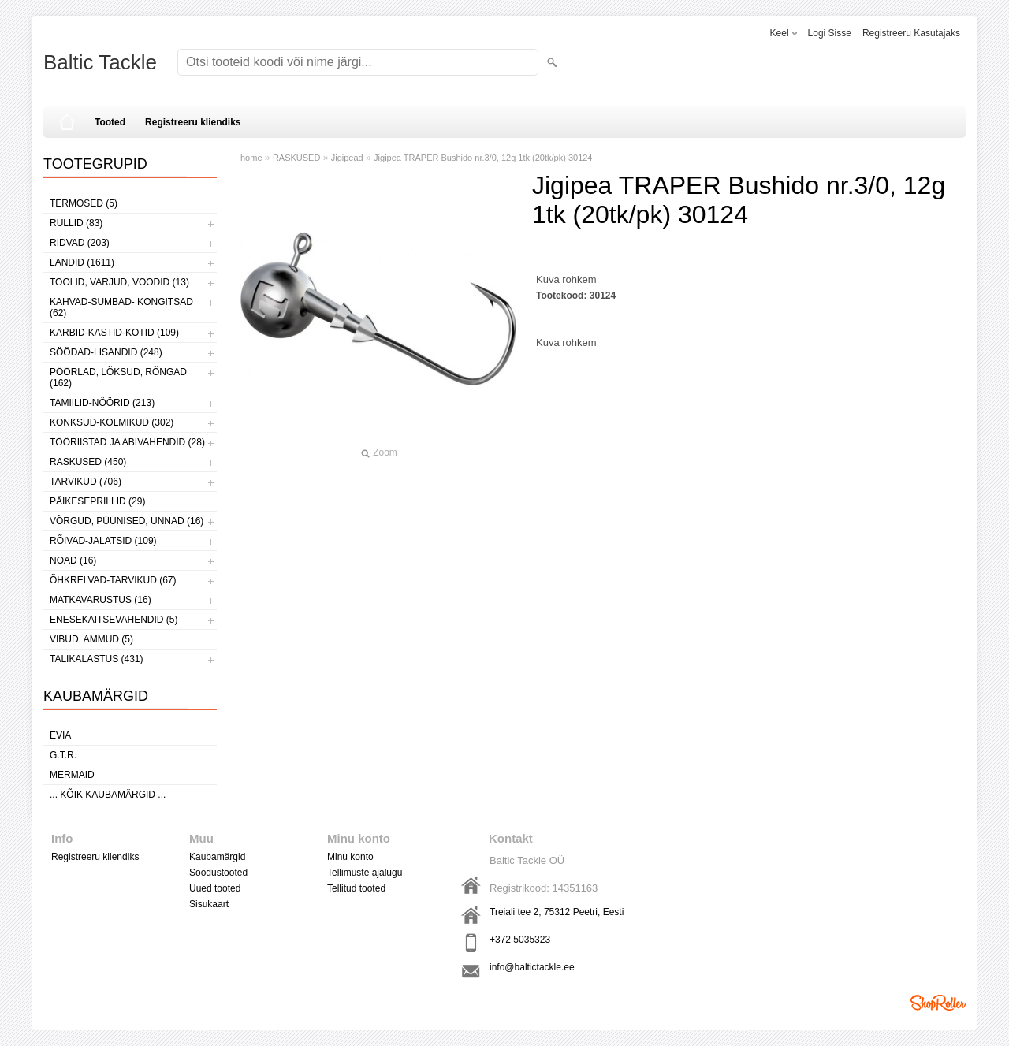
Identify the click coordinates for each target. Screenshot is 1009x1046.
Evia (60, 735)
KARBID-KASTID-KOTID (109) (114, 332)
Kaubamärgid (217, 856)
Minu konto (350, 856)
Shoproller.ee (938, 1003)
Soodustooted (218, 872)
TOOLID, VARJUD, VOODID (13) (119, 282)
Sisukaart (209, 904)
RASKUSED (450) (88, 461)
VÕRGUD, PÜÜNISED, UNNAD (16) (126, 521)
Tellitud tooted (356, 888)
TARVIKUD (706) (85, 481)
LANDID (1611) (82, 262)
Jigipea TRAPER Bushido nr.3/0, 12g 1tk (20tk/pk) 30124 (483, 157)
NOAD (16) (73, 560)
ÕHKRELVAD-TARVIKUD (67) (113, 580)
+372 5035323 (520, 939)
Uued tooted (214, 888)
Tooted (110, 122)
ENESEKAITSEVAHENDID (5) (113, 619)
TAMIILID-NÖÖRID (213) (102, 402)
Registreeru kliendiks (192, 122)
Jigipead (347, 157)
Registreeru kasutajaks (911, 33)
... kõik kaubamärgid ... (108, 794)
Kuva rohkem (566, 279)
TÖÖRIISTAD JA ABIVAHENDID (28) (127, 442)
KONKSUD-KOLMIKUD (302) (111, 422)
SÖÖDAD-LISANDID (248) (106, 352)
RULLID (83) (76, 223)
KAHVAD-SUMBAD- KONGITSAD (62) (121, 307)
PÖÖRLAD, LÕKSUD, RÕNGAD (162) (118, 378)
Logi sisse (829, 33)
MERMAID (72, 774)
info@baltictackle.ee (532, 967)
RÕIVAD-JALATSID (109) (103, 540)
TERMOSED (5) (83, 203)
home (251, 157)
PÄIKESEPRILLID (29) (97, 501)
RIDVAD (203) (80, 242)
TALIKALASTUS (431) (96, 658)
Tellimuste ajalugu (364, 872)
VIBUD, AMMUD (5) (91, 639)
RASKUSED (297, 157)
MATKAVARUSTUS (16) (100, 599)
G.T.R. (63, 755)
